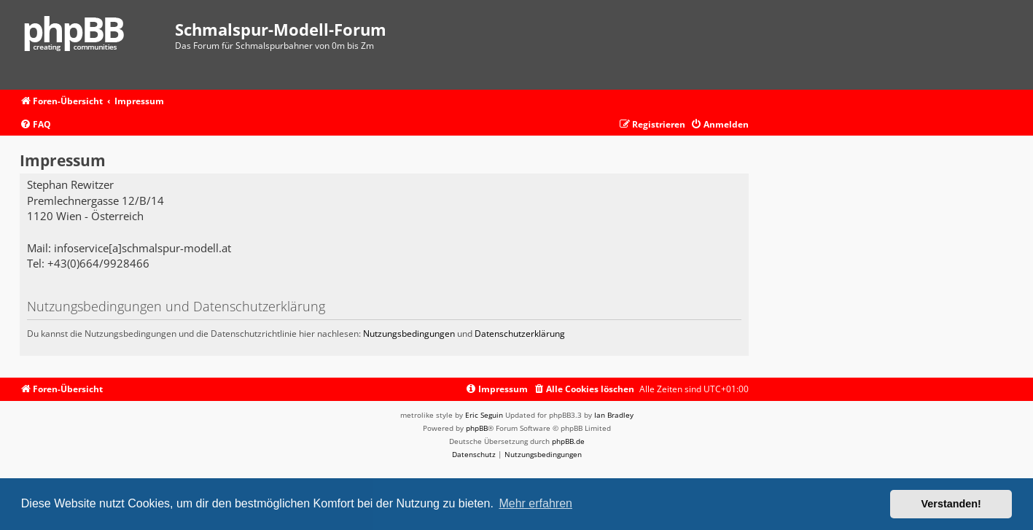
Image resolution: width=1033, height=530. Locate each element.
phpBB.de (568, 441)
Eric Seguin (484, 415)
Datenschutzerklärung (520, 333)
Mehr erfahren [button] (535, 503)
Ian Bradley (614, 415)
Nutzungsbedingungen (409, 333)
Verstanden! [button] (951, 504)
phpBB (477, 428)
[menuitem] (35, 125)
